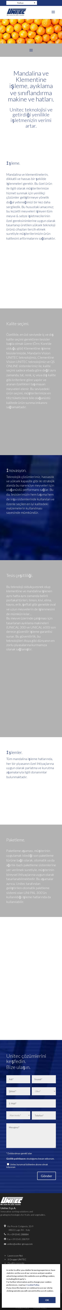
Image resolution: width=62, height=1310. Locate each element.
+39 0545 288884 (19, 1234)
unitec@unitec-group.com (20, 1243)
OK (47, 1300)
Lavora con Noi (15, 1255)
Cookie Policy (32, 1285)
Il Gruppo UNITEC (17, 1259)
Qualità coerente (16, 1263)
